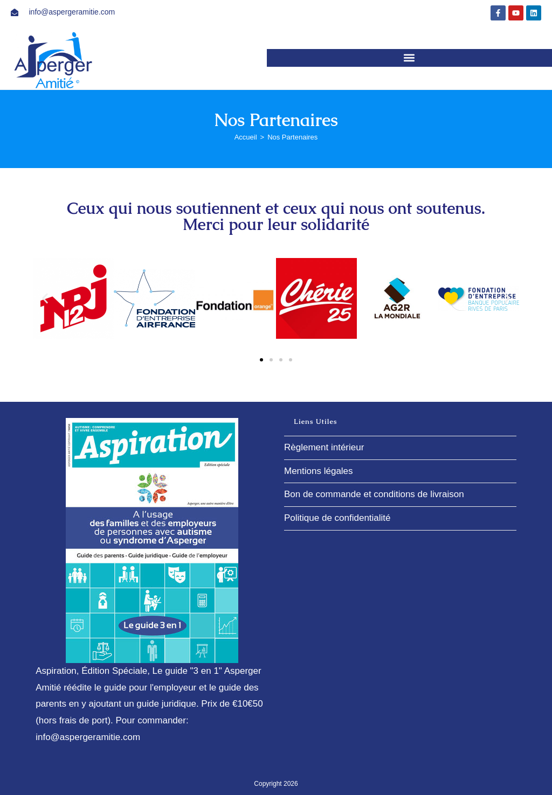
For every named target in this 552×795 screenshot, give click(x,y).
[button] (409, 58)
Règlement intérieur (324, 447)
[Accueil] (245, 137)
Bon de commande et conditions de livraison (374, 494)
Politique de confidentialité (337, 518)
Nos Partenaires (292, 137)
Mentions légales (318, 471)
